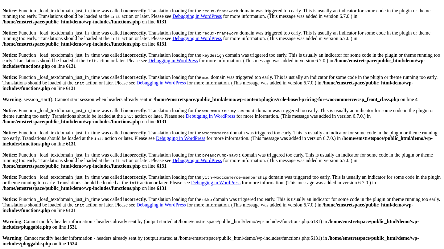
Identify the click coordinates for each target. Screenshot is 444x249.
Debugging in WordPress (197, 16)
